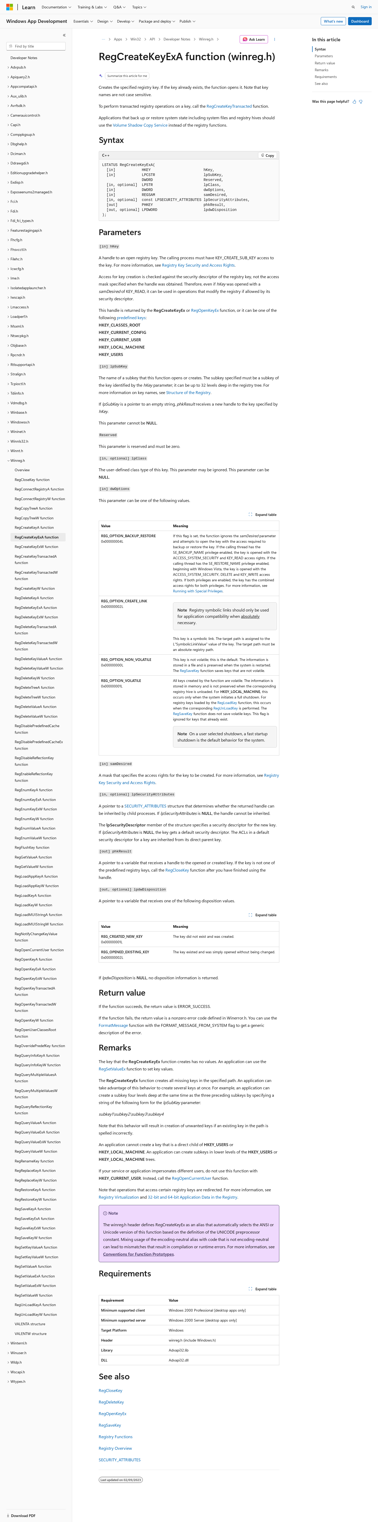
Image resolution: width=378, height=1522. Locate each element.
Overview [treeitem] (22, 469)
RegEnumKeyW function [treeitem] (34, 818)
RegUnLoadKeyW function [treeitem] (36, 1314)
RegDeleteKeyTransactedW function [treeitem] (36, 646)
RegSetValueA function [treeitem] (33, 1266)
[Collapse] (64, 35)
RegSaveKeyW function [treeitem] (33, 1237)
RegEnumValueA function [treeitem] (35, 828)
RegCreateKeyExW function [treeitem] (36, 546)
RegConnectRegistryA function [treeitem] (39, 488)
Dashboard (360, 21)
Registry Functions (116, 1436)
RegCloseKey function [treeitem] (32, 479)
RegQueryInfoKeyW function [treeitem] (38, 1064)
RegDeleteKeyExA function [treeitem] (36, 607)
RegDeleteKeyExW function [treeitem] (36, 616)
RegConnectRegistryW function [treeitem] (40, 498)
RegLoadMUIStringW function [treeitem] (39, 924)
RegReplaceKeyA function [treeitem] (35, 1170)
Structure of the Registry (188, 392)
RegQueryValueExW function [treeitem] (38, 1141)
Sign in (366, 6)
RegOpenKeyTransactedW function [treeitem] (35, 1007)
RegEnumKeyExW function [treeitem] (36, 808)
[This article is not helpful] (361, 102)
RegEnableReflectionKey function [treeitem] (34, 777)
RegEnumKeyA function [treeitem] (33, 789)
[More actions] (274, 39)
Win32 (135, 39)
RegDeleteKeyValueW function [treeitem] (39, 668)
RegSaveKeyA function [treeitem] (33, 1208)
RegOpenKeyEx (205, 310)
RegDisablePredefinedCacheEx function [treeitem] (39, 745)
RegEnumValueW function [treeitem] (35, 837)
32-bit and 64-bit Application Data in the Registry (192, 1197)
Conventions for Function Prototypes (138, 1254)
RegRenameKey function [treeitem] (34, 1160)
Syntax (320, 48)
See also (321, 83)
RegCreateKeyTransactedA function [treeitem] (36, 559)
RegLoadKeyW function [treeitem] (33, 904)
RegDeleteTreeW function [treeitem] (35, 697)
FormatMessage (113, 1025)
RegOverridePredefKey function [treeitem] (40, 1045)
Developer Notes (177, 39)
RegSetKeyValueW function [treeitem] (36, 1256)
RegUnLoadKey (225, 708)
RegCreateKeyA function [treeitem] (34, 527)
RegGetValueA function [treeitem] (33, 857)
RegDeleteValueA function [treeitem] (35, 706)
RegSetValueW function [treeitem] (33, 1295)
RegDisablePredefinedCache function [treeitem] (37, 729)
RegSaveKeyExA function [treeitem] (34, 1218)
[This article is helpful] (354, 102)
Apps (118, 39)
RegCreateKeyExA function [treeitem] (37, 537)
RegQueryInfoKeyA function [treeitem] (37, 1055)
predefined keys (131, 317)
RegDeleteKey (111, 1402)
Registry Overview (115, 1448)
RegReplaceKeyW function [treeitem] (36, 1180)
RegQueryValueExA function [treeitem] (37, 1132)
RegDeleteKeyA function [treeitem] (34, 597)
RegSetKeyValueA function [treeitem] (36, 1247)
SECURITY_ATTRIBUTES (145, 806)
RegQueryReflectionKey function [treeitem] (33, 1110)
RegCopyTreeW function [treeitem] (34, 517)
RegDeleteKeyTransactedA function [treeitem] (35, 630)
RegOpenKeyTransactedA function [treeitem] (35, 991)
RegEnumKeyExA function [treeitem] (35, 799)
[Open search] (353, 7)
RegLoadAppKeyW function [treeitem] (37, 885)
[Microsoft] (9, 7)
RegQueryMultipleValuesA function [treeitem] (35, 1078)
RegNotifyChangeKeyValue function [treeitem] (36, 937)
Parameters (324, 55)
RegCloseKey (177, 870)
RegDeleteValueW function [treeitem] (36, 716)
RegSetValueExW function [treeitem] (35, 1285)
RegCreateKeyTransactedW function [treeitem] (36, 575)
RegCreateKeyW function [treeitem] (35, 588)
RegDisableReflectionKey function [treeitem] (34, 761)
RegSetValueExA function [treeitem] (35, 1275)
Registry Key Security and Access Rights (198, 265)
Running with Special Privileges (198, 590)
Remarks (321, 69)
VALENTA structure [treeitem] (30, 1323)
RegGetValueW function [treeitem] (34, 866)
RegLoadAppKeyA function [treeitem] (36, 876)
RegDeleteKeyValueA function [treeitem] (38, 658)
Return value (325, 62)
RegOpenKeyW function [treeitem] (34, 1020)
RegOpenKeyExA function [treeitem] (35, 968)
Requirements (326, 76)
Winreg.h (206, 39)
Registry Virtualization (119, 1197)
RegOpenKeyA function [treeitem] (33, 959)
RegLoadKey (227, 702)
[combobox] (36, 46)
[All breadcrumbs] (103, 39)
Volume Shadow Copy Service (140, 125)
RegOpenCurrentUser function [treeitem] (39, 949)
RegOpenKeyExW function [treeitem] (36, 978)
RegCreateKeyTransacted (229, 106)
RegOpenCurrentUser (191, 1178)
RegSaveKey (189, 670)
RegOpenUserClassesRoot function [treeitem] (35, 1033)
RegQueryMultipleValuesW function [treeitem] (36, 1094)
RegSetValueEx (112, 1068)
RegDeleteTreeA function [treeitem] (34, 687)
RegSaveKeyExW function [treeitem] (35, 1227)
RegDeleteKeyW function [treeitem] (35, 677)
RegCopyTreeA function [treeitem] (33, 508)
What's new (333, 21)
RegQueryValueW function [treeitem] (36, 1151)
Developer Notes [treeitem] (23, 57)
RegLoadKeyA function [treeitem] (33, 895)
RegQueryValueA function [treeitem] (35, 1122)
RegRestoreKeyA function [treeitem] (35, 1189)
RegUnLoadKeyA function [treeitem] (35, 1304)
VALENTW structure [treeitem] (30, 1333)
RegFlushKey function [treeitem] (32, 847)
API (152, 39)
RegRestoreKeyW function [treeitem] (35, 1199)
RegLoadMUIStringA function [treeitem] (38, 914)
